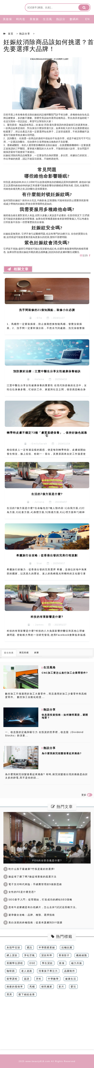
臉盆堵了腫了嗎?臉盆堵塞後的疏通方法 (30, 876)
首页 (10, 33)
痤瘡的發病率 (15, 986)
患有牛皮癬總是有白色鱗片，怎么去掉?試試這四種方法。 (40, 907)
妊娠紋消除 (42, 124)
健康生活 (70, 978)
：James (36, 624)
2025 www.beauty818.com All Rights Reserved (47, 1061)
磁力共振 (76, 963)
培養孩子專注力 (48, 971)
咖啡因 (11, 971)
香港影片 (64, 955)
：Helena (35, 379)
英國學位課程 (15, 963)
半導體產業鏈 (47, 947)
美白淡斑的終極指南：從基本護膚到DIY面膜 (32, 922)
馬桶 (32, 986)
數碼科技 (74, 23)
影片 (61, 986)
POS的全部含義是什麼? (47, 860)
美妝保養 (7, 23)
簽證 (26, 978)
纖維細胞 (81, 955)
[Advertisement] (47, 1025)
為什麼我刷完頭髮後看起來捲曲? (62, 753)
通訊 (29, 947)
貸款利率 (46, 955)
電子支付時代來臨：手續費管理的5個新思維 (32, 884)
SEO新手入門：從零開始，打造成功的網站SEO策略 (37, 899)
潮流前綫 (24, 652)
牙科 (38, 978)
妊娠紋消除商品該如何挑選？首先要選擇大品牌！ (48, 45)
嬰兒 (73, 986)
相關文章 (18, 269)
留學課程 (12, 978)
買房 (9, 994)
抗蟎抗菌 (66, 947)
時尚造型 (20, 23)
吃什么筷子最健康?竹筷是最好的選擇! (29, 869)
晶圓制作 (69, 971)
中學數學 (53, 978)
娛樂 (36, 652)
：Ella (35, 318)
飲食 (62, 963)
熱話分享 (60, 23)
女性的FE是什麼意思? (19, 892)
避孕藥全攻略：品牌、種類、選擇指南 (29, 914)
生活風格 (47, 23)
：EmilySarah (35, 443)
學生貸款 (47, 963)
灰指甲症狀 (13, 947)
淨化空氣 (29, 955)
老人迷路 (26, 971)
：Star (35, 563)
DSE (32, 963)
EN (87, 19)
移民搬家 (46, 986)
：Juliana (35, 502)
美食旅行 (34, 23)
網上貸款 (12, 955)
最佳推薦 (9, 653)
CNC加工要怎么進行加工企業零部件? (65, 672)
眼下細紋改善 (27, 994)
